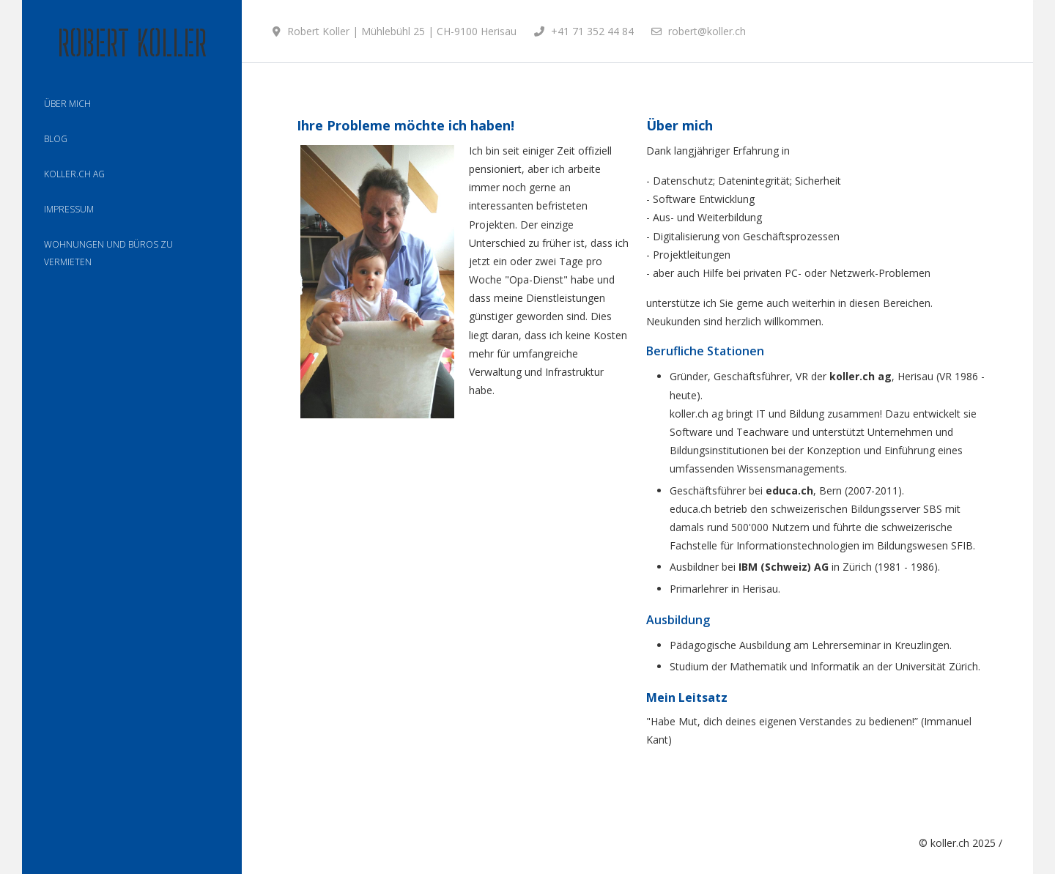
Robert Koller (132, 43)
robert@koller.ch (707, 31)
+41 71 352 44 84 (592, 31)
